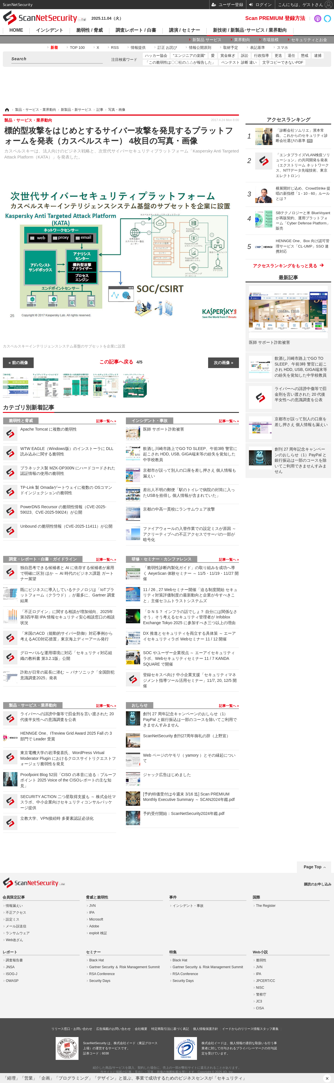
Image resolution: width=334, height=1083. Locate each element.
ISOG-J (11, 974)
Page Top (312, 867)
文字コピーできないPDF (282, 62)
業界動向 (242, 39)
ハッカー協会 (156, 55)
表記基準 (257, 47)
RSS (115, 47)
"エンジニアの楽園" (189, 55)
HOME (16, 30)
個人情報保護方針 (205, 1028)
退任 (291, 55)
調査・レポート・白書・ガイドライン (43, 559)
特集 (173, 952)
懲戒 (304, 55)
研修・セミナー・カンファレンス (162, 559)
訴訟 (244, 55)
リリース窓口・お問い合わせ (71, 1028)
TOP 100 (77, 47)
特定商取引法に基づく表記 (170, 1028)
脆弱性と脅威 (21, 420)
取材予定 (230, 47)
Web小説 (260, 952)
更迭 (278, 55)
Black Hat (96, 960)
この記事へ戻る (120, 362)
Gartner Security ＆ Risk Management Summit (124, 967)
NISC (260, 988)
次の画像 (222, 362)
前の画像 (20, 362)
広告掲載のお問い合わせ (113, 1028)
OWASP (12, 981)
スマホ (282, 47)
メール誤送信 (16, 926)
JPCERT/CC (265, 981)
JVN (92, 906)
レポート (10, 952)
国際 (256, 897)
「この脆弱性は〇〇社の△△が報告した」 (180, 62)
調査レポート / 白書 (136, 30)
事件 (173, 897)
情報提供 (138, 47)
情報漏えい (14, 906)
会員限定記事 (14, 897)
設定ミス (12, 919)
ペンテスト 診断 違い (239, 62)
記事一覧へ (105, 421)
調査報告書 (14, 960)
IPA (91, 913)
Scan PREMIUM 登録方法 (275, 18)
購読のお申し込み (317, 884)
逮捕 (317, 55)
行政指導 (261, 55)
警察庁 (261, 994)
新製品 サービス (207, 39)
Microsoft (96, 919)
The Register (266, 906)
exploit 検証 (98, 933)
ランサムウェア (18, 933)
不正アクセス (16, 913)
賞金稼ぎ (227, 55)
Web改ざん (14, 940)
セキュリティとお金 (309, 39)
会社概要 (141, 1028)
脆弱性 (261, 960)
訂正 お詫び (167, 47)
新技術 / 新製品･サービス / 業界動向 (250, 30)
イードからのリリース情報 (241, 1028)
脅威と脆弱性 (97, 897)
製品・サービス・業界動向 (33, 705)
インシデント (49, 30)
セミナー (93, 952)
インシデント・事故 (150, 420)
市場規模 (271, 39)
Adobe (94, 926)
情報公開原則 (200, 47)
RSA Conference (102, 974)
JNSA (10, 967)
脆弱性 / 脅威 (89, 30)
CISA (260, 1008)
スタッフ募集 (269, 1028)
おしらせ (140, 705)
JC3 (259, 1001)
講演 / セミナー (184, 30)
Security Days (99, 981)
